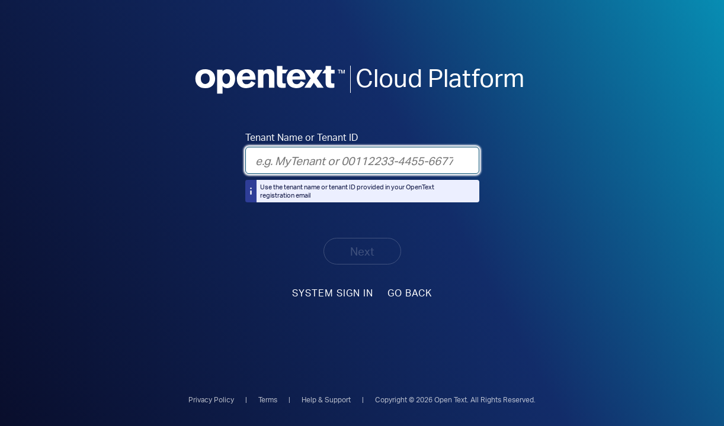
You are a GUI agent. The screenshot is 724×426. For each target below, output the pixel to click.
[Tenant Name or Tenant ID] (362, 160)
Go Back (409, 292)
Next (362, 251)
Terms (267, 399)
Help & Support (326, 399)
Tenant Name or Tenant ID (301, 137)
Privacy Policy (211, 399)
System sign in (332, 292)
